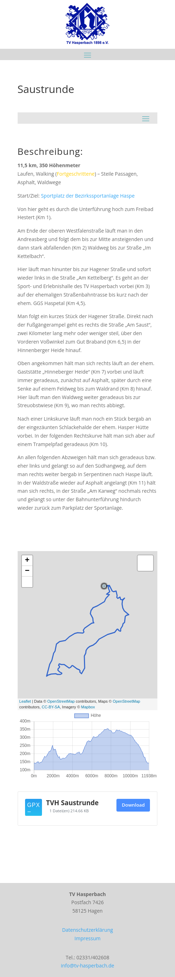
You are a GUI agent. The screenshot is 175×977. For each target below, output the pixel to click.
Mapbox (88, 707)
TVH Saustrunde (72, 802)
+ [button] (27, 560)
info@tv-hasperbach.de (87, 965)
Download (133, 805)
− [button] (27, 571)
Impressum (87, 938)
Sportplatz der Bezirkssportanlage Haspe (87, 195)
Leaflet (25, 701)
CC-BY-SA (51, 707)
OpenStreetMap (61, 701)
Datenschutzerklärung (87, 929)
